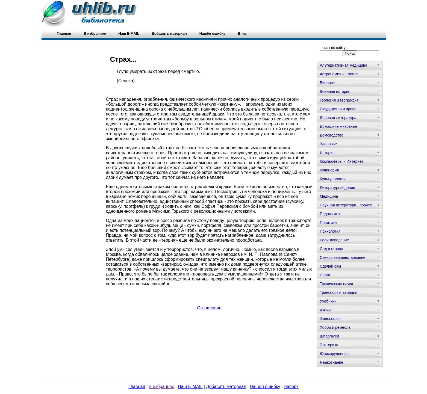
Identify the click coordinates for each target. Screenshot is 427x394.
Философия (330, 318)
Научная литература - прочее (346, 205)
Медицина (329, 196)
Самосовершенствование (342, 257)
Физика (326, 310)
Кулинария (329, 170)
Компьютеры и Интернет (341, 161)
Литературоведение (337, 187)
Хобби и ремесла (335, 327)
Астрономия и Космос (339, 74)
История (327, 152)
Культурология (333, 179)
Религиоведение (334, 240)
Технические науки (336, 284)
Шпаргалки (329, 336)
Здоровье (328, 144)
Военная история (335, 91)
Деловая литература (338, 117)
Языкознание (331, 362)
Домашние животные (338, 126)
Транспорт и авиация (338, 292)
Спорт (325, 275)
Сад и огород (331, 249)
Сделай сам (330, 266)
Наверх (291, 386)
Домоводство (331, 135)
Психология (330, 231)
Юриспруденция (334, 353)
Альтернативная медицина (343, 65)
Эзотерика (329, 345)
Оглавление (209, 308)
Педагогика (330, 214)
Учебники (328, 301)
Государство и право (338, 109)
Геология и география (339, 100)
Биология (328, 83)
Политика (328, 222)
